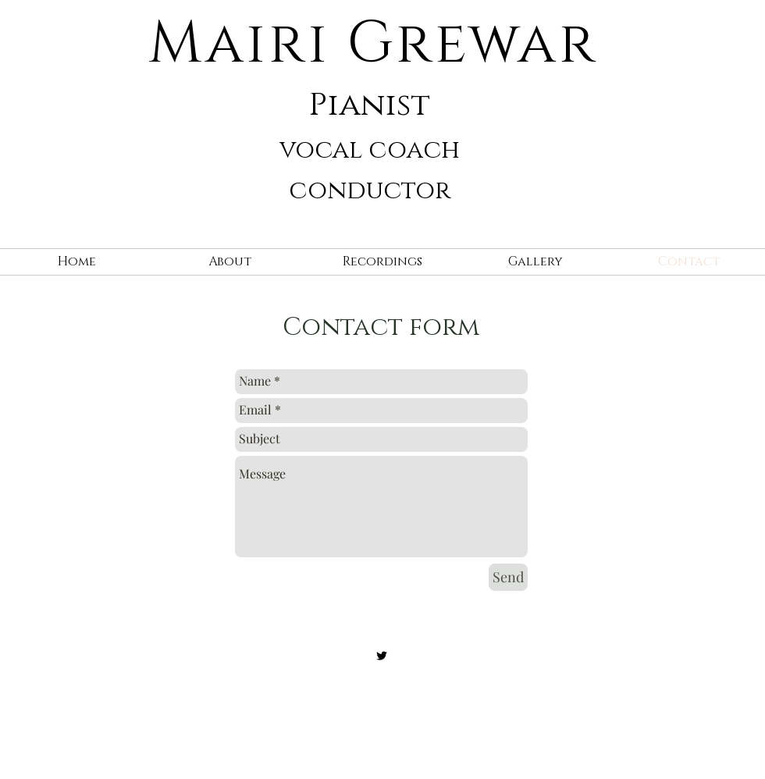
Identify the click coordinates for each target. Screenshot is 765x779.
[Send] (508, 577)
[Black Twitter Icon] (382, 656)
